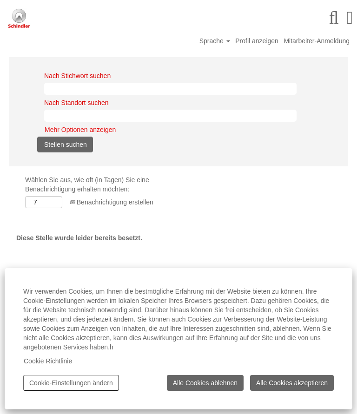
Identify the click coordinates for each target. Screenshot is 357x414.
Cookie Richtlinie (48, 361)
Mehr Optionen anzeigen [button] (80, 129)
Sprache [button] (214, 41)
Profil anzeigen (256, 41)
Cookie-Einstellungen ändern (71, 383)
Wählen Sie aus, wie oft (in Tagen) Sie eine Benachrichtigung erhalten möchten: (87, 184)
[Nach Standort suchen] (170, 116)
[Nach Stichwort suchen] (170, 89)
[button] (350, 18)
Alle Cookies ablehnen (205, 383)
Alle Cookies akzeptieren (292, 383)
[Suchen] (334, 18)
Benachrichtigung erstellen (111, 202)
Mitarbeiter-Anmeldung (317, 41)
